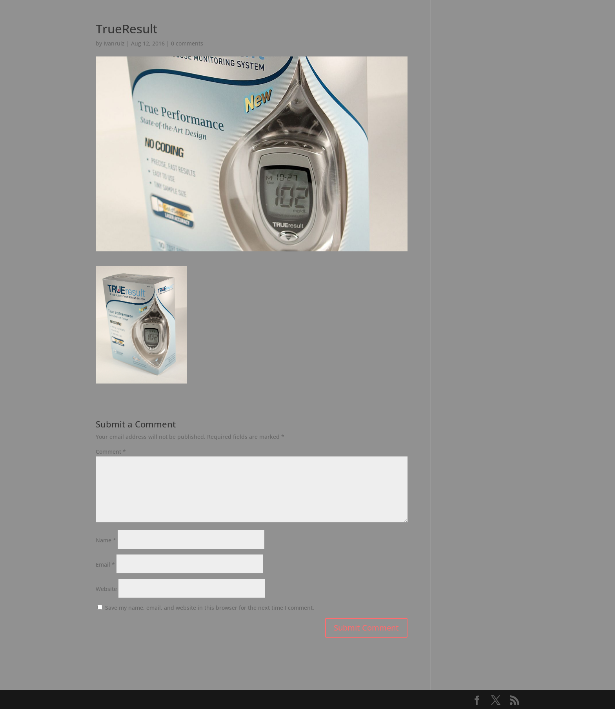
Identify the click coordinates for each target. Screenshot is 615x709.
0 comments (187, 43)
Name (106, 540)
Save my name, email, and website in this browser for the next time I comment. (209, 607)
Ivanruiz (114, 43)
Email (105, 564)
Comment (111, 451)
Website (106, 589)
